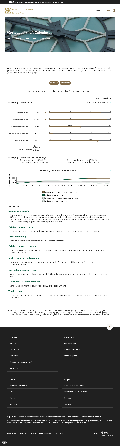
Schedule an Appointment (21, 362)
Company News (71, 343)
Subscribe (14, 368)
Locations (14, 356)
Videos (12, 398)
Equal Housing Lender (91, 417)
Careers (13, 343)
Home (8, 38)
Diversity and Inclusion (74, 385)
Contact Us (14, 349)
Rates (12, 392)
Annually (39, 147)
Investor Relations (76, 350)
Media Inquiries (70, 356)
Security (67, 404)
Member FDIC (76, 417)
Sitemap (13, 404)
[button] (60, 102)
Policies (67, 398)
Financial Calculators (18, 385)
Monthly (38, 150)
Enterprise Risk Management (76, 392)
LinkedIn (59, 433)
